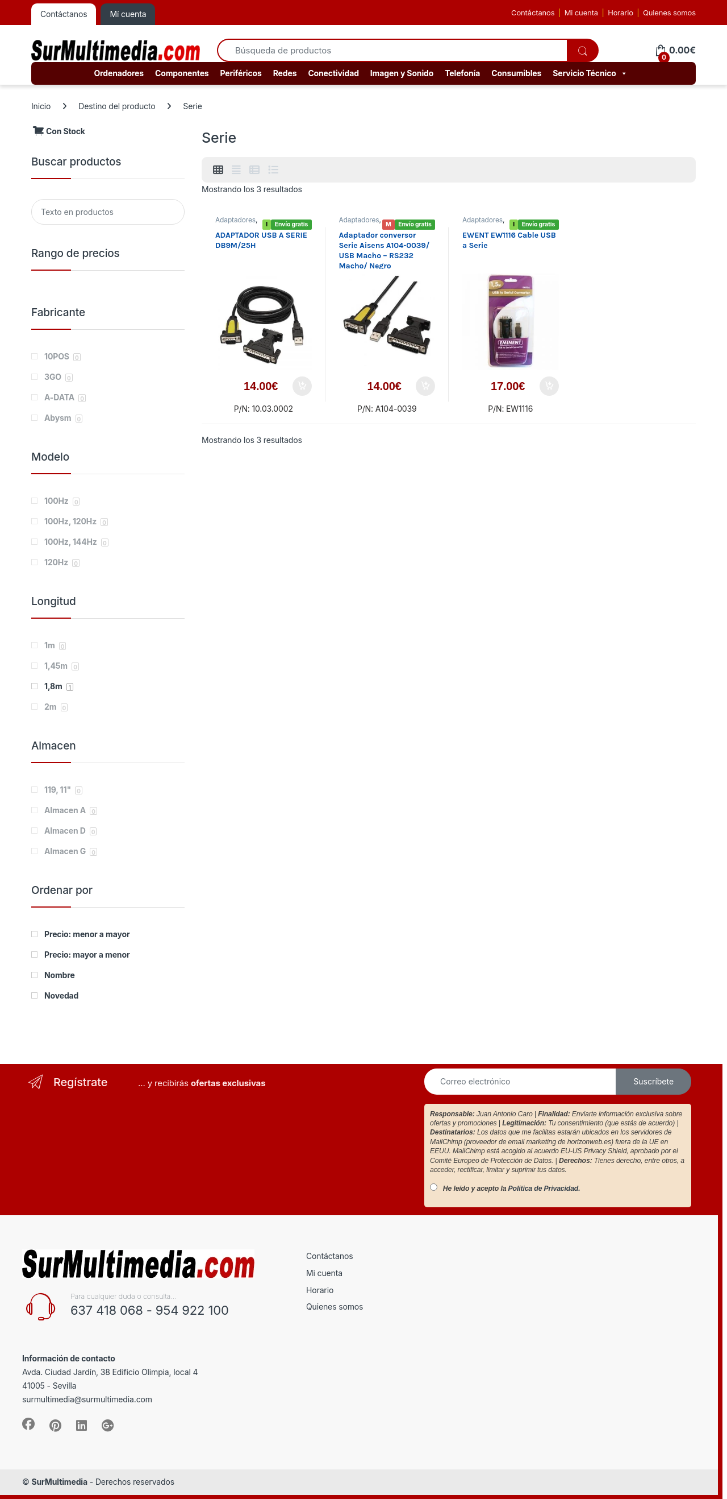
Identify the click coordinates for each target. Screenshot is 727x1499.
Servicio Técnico (590, 73)
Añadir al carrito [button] (302, 386)
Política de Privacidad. (544, 1188)
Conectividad (333, 73)
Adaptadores (235, 220)
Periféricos (241, 73)
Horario (620, 12)
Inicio (41, 106)
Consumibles (516, 73)
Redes (285, 73)
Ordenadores (119, 73)
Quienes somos (669, 12)
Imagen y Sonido (401, 73)
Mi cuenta (581, 12)
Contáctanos (532, 12)
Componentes (182, 73)
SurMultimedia (59, 1481)
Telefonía (462, 73)
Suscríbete (653, 1081)
